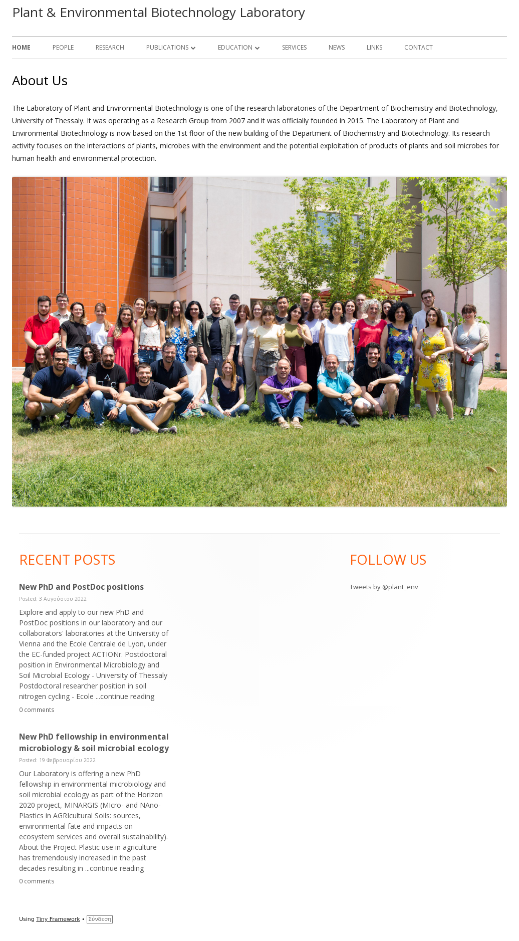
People (63, 47)
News (337, 47)
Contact (418, 47)
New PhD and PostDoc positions (81, 586)
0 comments (37, 709)
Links (374, 47)
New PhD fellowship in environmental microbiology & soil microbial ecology (94, 742)
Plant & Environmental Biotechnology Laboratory (158, 12)
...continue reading (125, 696)
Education (235, 47)
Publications (167, 47)
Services (294, 47)
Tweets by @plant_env (384, 586)
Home (21, 47)
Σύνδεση (99, 919)
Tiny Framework (58, 919)
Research (110, 47)
